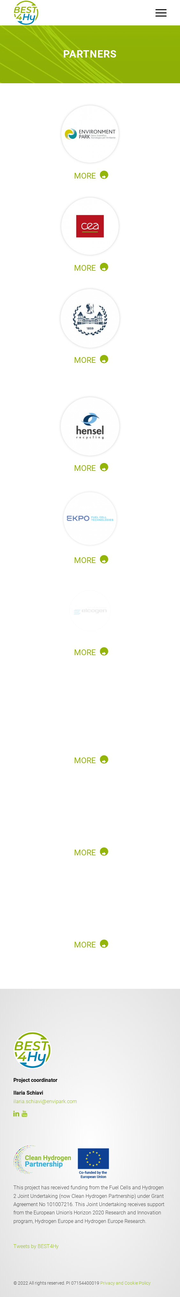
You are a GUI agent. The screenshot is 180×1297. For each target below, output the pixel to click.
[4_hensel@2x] (90, 426)
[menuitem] (158, 12)
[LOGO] (74, 12)
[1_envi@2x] (90, 134)
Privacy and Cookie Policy (125, 1283)
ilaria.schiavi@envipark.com (45, 1101)
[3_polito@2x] (90, 318)
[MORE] (90, 175)
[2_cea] (90, 226)
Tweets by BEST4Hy (36, 1246)
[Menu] (158, 12)
